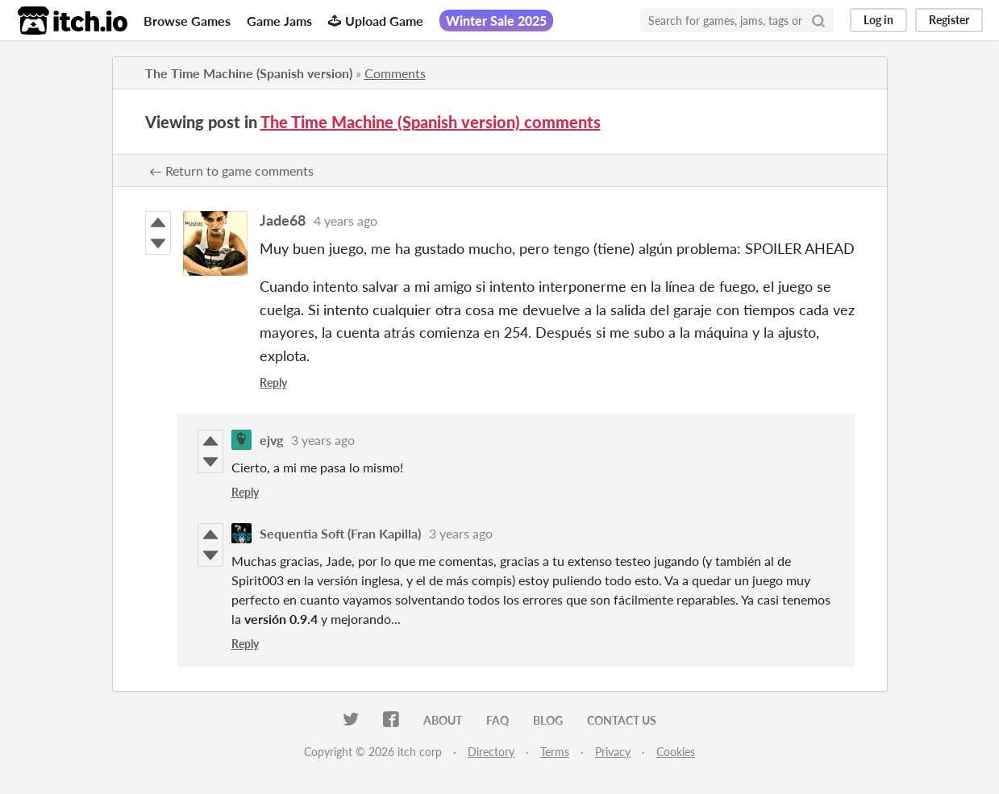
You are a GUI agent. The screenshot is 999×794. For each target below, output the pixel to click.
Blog (548, 720)
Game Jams (279, 20)
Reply (273, 382)
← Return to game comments (231, 170)
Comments (395, 73)
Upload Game (375, 20)
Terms (554, 752)
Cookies (675, 752)
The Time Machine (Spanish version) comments (430, 121)
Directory (491, 752)
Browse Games (187, 20)
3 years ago (323, 439)
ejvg (271, 439)
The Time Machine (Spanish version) (248, 73)
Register (949, 20)
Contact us (621, 720)
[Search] (818, 20)
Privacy (613, 752)
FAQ (497, 720)
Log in (878, 20)
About (442, 720)
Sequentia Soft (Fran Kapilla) (340, 533)
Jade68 (283, 220)
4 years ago (345, 220)
